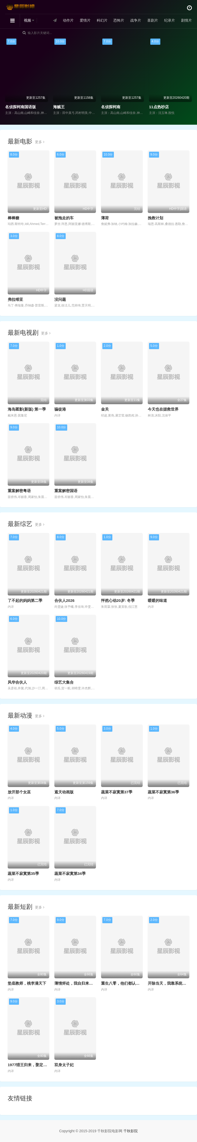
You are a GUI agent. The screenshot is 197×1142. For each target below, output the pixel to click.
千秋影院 (130, 1131)
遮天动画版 (64, 792)
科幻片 (102, 20)
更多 (39, 142)
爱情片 (85, 20)
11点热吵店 (159, 107)
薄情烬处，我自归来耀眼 (75, 983)
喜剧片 (152, 20)
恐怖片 (118, 20)
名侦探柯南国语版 (20, 107)
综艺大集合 (64, 682)
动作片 (68, 20)
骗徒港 (60, 409)
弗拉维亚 (15, 299)
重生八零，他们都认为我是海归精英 (132, 983)
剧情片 (186, 20)
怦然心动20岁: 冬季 (118, 600)
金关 (105, 409)
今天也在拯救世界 (163, 409)
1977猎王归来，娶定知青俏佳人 (35, 1065)
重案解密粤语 (19, 490)
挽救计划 (155, 218)
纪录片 (169, 20)
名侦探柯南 (110, 107)
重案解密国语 (65, 490)
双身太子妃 (64, 1065)
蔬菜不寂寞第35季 (23, 873)
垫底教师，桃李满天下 (27, 983)
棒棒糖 (13, 218)
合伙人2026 (64, 600)
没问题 (60, 299)
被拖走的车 (64, 218)
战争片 (135, 20)
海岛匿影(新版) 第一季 (27, 409)
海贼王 (59, 107)
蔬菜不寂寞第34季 (70, 873)
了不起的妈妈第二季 (25, 600)
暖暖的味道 (157, 600)
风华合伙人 (17, 682)
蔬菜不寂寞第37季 (116, 792)
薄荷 (105, 218)
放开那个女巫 (19, 792)
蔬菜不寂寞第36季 (163, 792)
